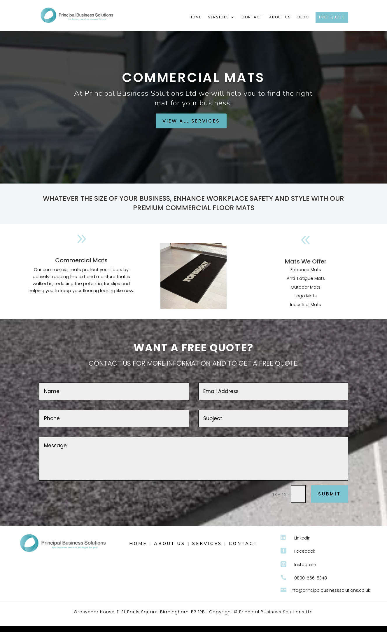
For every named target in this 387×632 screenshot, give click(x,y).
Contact (252, 17)
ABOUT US (169, 544)
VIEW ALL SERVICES (191, 121)
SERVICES (207, 544)
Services (218, 17)
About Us (280, 17)
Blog (303, 17)
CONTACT (243, 544)
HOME (138, 544)
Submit (329, 494)
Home (196, 17)
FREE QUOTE (332, 17)
